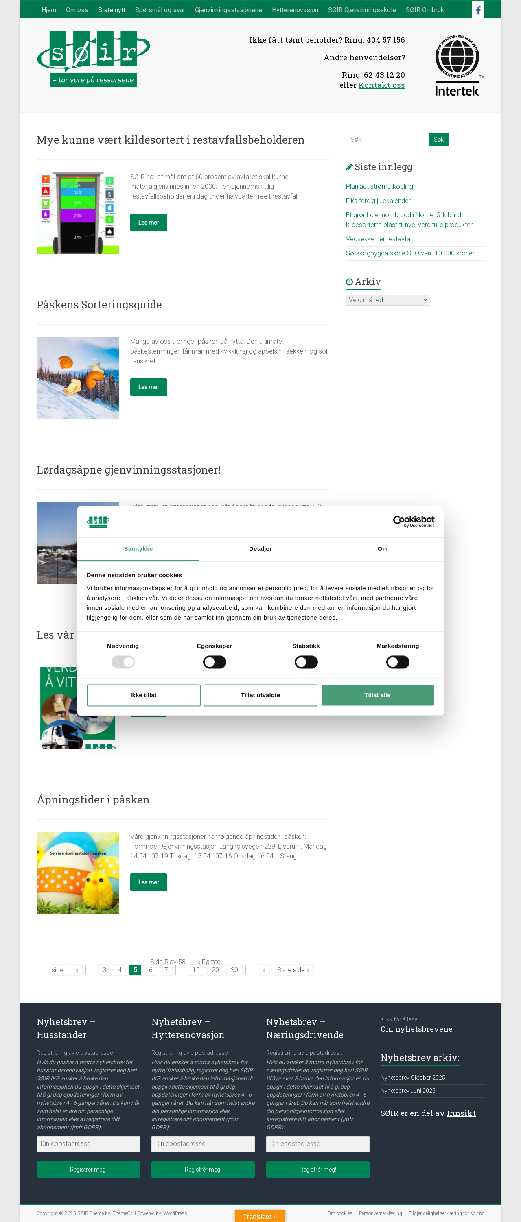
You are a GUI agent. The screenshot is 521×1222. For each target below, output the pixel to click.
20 (215, 970)
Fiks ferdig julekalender (378, 201)
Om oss (77, 10)
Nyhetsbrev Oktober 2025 (413, 1077)
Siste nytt (111, 10)
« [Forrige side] (76, 970)
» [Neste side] (264, 970)
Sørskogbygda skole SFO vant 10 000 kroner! (411, 253)
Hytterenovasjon (295, 10)
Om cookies (339, 1213)
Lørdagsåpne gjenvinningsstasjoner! (129, 469)
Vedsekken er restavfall (379, 239)
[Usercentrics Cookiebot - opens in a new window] (399, 522)
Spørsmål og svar (160, 10)
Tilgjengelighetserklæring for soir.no (446, 1213)
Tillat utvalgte (260, 695)
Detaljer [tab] (260, 548)
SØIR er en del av (428, 1113)
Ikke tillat (143, 695)
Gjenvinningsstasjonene (228, 10)
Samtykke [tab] (138, 548)
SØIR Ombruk (425, 10)
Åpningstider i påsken (93, 799)
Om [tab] (382, 548)
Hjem (49, 10)
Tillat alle (378, 695)
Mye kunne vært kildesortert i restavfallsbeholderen (171, 139)
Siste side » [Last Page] (293, 970)
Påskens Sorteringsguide (99, 304)
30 (234, 970)
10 (196, 970)
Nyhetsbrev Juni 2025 (408, 1090)
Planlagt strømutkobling (379, 186)
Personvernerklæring (380, 1213)
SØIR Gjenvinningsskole (362, 10)
